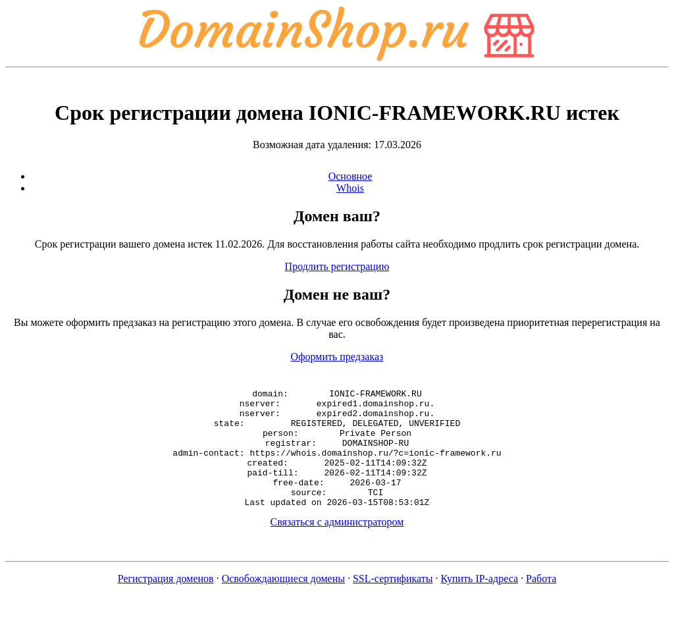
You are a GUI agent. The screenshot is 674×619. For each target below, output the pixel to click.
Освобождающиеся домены (283, 602)
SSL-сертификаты (393, 602)
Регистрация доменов (166, 602)
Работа (541, 602)
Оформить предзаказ (337, 356)
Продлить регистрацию (337, 266)
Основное (350, 176)
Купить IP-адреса (480, 602)
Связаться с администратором (337, 545)
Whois (350, 188)
